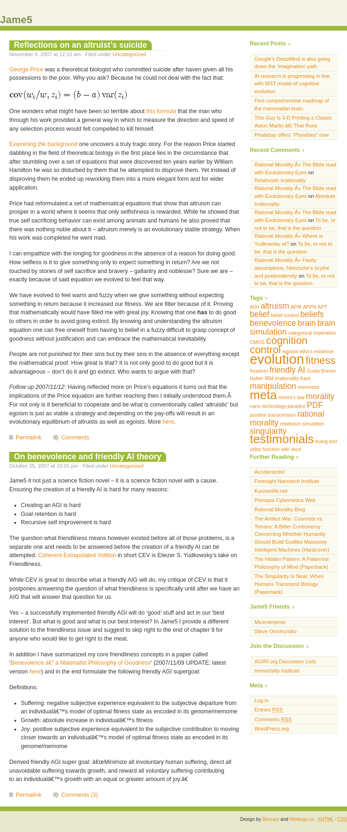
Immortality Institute (276, 670)
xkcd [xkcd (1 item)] (296, 449)
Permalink (28, 437)
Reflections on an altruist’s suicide (80, 45)
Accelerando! (269, 472)
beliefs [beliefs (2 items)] (312, 314)
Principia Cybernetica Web (285, 500)
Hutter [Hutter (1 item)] (256, 378)
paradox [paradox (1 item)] (296, 406)
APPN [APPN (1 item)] (309, 307)
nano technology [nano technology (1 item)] (268, 406)
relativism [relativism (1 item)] (290, 423)
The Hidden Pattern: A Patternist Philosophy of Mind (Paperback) (291, 563)
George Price (26, 69)
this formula (161, 111)
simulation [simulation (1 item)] (313, 423)
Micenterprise (269, 622)
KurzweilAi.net (270, 491)
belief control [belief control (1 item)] (284, 315)
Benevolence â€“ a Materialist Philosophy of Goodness (81, 663)
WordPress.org (271, 728)
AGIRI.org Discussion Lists (285, 661)
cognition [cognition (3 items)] (286, 340)
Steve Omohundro (275, 631)
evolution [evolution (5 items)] (277, 359)
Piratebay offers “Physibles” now (291, 135)
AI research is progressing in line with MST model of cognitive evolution (292, 84)
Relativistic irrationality (280, 180)
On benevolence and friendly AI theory (87, 456)
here (168, 422)
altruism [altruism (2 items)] (274, 306)
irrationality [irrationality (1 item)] (287, 378)
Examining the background (43, 144)
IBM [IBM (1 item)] (269, 378)
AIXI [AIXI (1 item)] (254, 307)
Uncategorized (129, 54)
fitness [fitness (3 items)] (321, 360)
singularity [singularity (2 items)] (268, 431)
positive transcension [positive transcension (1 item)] (273, 415)
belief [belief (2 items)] (259, 314)
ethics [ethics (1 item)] (306, 351)
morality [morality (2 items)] (320, 396)
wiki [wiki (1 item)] (285, 449)
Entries (268, 709)
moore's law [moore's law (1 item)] (291, 397)
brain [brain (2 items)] (306, 323)
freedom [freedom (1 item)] (259, 371)
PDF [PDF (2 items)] (315, 405)
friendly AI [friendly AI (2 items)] (287, 370)
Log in (261, 700)
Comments (75, 437)
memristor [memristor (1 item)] (308, 387)
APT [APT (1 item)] (323, 307)
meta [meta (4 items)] (263, 395)
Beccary (270, 819)
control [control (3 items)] (265, 350)
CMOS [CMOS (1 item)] (257, 342)
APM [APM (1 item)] (296, 307)
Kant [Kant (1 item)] (305, 378)
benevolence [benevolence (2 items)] (273, 323)
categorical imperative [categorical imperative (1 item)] (312, 333)
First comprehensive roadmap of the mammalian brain (291, 104)
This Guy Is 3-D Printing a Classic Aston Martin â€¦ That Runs (293, 121)
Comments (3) (79, 795)
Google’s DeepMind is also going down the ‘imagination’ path (292, 63)
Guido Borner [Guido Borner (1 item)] (321, 371)
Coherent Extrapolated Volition (77, 555)
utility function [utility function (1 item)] (265, 449)
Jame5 (16, 19)
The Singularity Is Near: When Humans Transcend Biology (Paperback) (289, 584)
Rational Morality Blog (279, 509)
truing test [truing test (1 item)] (326, 441)
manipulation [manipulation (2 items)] (273, 386)
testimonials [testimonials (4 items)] (282, 439)
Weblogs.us (302, 819)
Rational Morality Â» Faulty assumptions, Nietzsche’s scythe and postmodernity (291, 268)
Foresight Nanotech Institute (286, 481)
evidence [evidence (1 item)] (324, 351)
